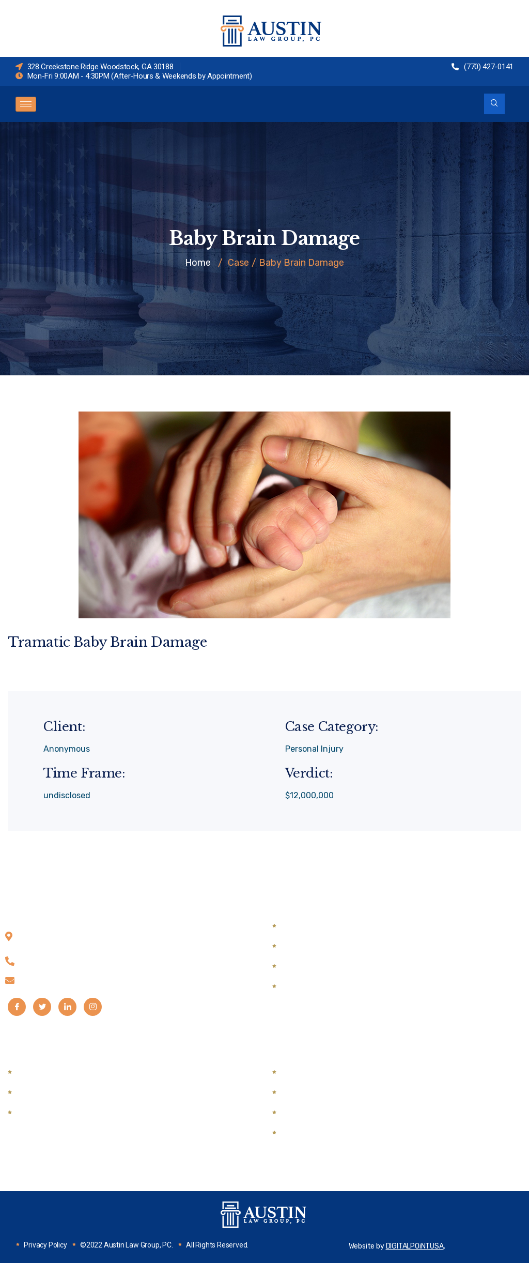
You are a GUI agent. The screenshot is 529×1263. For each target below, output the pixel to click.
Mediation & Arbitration (63, 1113)
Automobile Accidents (326, 1072)
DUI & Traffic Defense (59, 1093)
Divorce (297, 966)
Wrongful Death (314, 1113)
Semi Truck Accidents (325, 1093)
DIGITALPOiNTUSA (415, 1246)
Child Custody (310, 926)
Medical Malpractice (321, 1133)
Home (198, 262)
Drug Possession (50, 1072)
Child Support (309, 946)
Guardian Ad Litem (319, 987)
